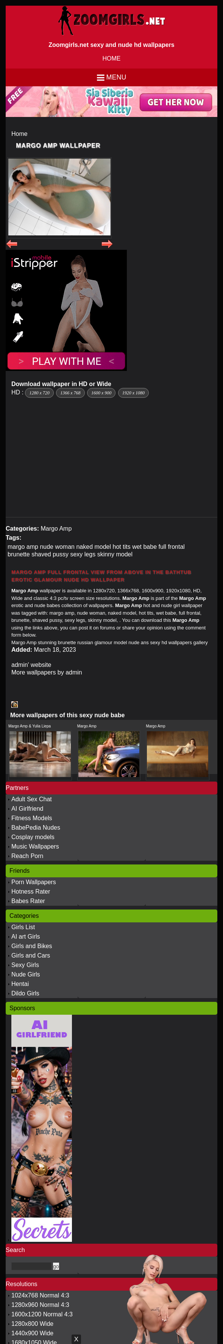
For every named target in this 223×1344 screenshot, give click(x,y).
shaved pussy (50, 554)
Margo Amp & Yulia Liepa (29, 726)
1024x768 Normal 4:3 (40, 1295)
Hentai (20, 984)
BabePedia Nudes (35, 827)
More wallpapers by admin (46, 672)
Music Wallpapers (35, 846)
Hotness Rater (30, 891)
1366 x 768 (70, 393)
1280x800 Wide (32, 1324)
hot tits (122, 547)
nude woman (57, 547)
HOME (112, 58)
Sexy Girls (25, 965)
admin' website (31, 665)
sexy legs (82, 554)
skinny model (115, 554)
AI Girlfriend (27, 808)
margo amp (23, 547)
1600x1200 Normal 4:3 (42, 1314)
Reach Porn (27, 856)
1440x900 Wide (32, 1333)
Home (19, 134)
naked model (93, 547)
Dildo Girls (25, 993)
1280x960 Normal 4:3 (40, 1305)
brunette (19, 554)
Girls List (23, 927)
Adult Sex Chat (31, 799)
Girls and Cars (30, 955)
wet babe (144, 547)
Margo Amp (56, 528)
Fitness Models (31, 818)
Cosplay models (33, 837)
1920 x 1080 (133, 393)
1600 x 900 (101, 393)
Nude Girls (25, 974)
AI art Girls (25, 936)
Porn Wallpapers (33, 882)
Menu (116, 77)
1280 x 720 (39, 393)
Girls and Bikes (31, 946)
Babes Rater (28, 901)
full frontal (172, 547)
